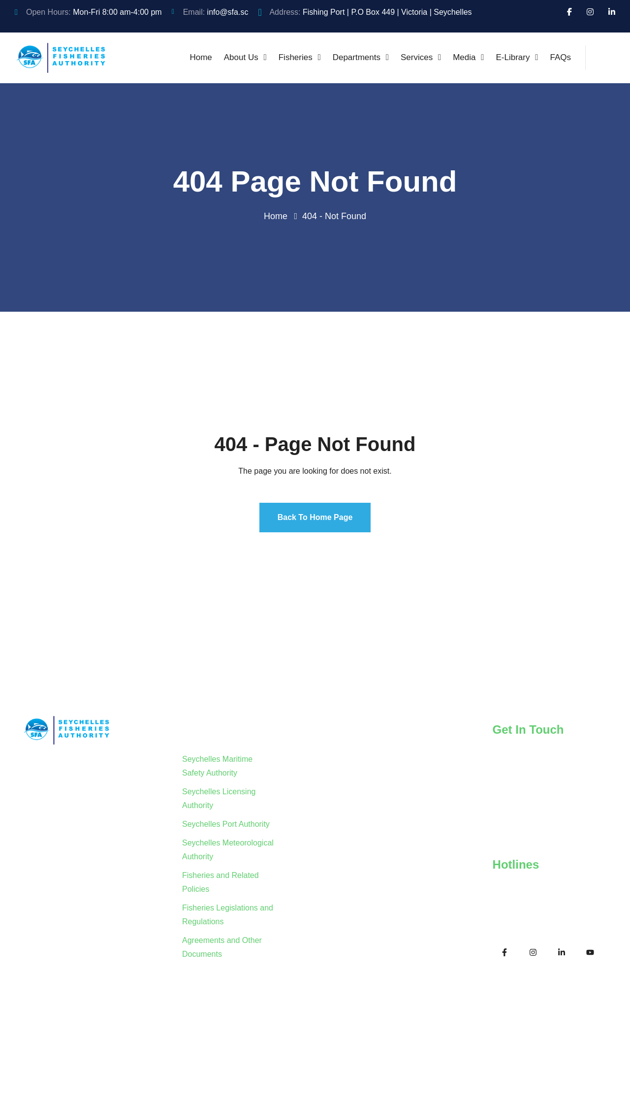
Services (417, 57)
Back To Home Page (315, 517)
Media (464, 57)
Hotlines (516, 864)
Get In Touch (528, 729)
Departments (356, 57)
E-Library (513, 57)
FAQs (560, 57)
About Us (241, 57)
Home (200, 57)
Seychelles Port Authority (226, 824)
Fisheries (296, 57)
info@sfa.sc (228, 12)
